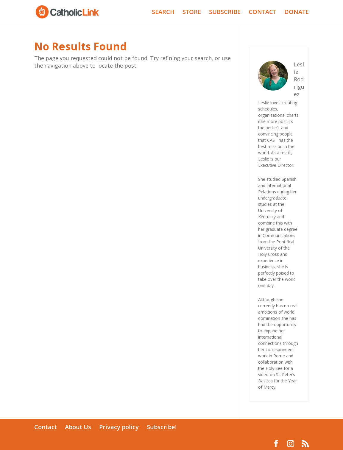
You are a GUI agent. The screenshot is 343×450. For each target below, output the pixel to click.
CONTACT (262, 13)
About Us (78, 427)
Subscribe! (162, 427)
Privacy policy (119, 427)
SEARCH (163, 13)
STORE (192, 13)
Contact (45, 427)
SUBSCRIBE (225, 13)
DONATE (296, 13)
